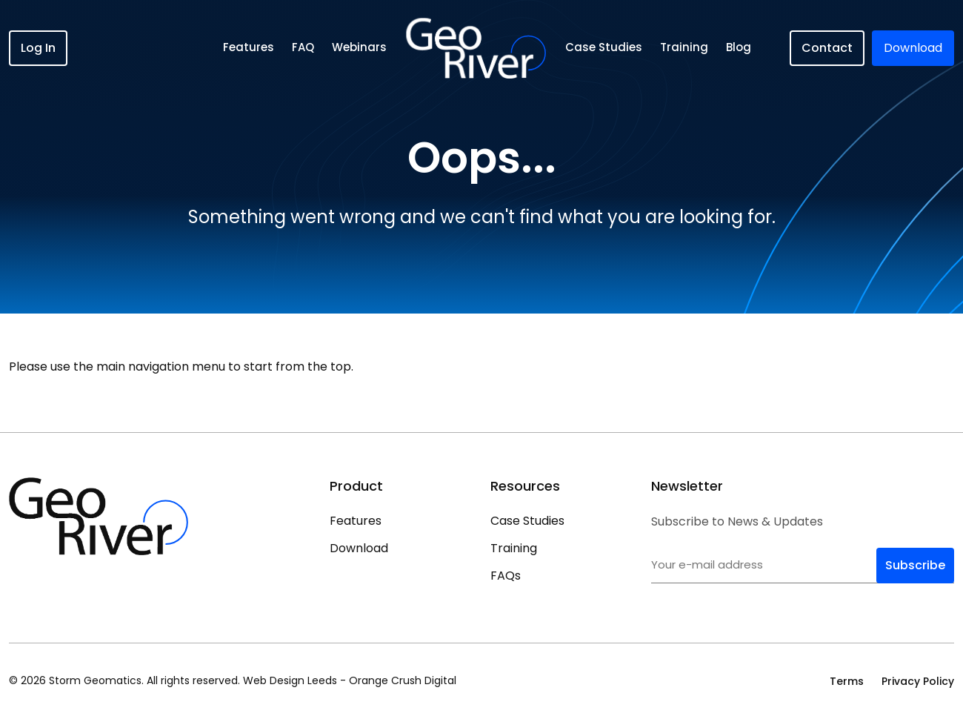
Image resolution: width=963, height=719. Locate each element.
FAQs (505, 575)
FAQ (303, 47)
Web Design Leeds (290, 680)
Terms (847, 681)
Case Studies (603, 47)
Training (684, 47)
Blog (738, 47)
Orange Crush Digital (402, 680)
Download (359, 548)
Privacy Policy (918, 681)
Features (248, 47)
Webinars (359, 47)
